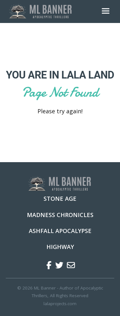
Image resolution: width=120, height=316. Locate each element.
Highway (60, 247)
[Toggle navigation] (105, 11)
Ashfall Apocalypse (60, 231)
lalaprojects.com (60, 303)
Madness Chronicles (60, 215)
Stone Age (60, 198)
